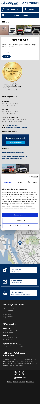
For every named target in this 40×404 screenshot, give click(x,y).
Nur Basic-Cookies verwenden (20, 226)
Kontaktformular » (16, 282)
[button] (7, 22)
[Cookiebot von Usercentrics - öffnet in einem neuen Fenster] (29, 177)
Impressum (22, 382)
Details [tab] (20, 182)
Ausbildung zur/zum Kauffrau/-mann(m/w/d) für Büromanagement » (14, 158)
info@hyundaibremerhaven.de (16, 127)
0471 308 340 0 (16, 270)
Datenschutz (30, 382)
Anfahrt (32, 9)
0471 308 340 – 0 (12, 9)
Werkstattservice (21, 15)
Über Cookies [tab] (33, 182)
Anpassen (20, 220)
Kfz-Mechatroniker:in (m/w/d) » (13, 152)
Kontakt (9, 382)
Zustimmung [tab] (7, 182)
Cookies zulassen (20, 215)
